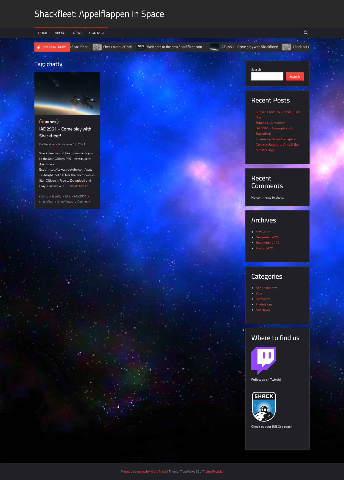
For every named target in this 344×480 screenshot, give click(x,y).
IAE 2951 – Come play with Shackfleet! (253, 46)
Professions (264, 304)
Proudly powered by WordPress (143, 471)
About (60, 33)
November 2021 (267, 237)
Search (256, 69)
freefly (56, 196)
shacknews (65, 201)
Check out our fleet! (122, 46)
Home (43, 33)
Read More (79, 186)
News (77, 33)
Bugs (259, 293)
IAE (67, 196)
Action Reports (266, 288)
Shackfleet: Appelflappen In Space (99, 13)
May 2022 (263, 232)
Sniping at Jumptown (270, 123)
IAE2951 (80, 196)
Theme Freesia (212, 471)
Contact (97, 33)
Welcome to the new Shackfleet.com (178, 46)
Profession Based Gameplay (275, 139)
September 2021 (267, 242)
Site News (50, 121)
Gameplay (263, 299)
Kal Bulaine (46, 144)
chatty (43, 196)
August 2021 (265, 248)
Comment (83, 201)
